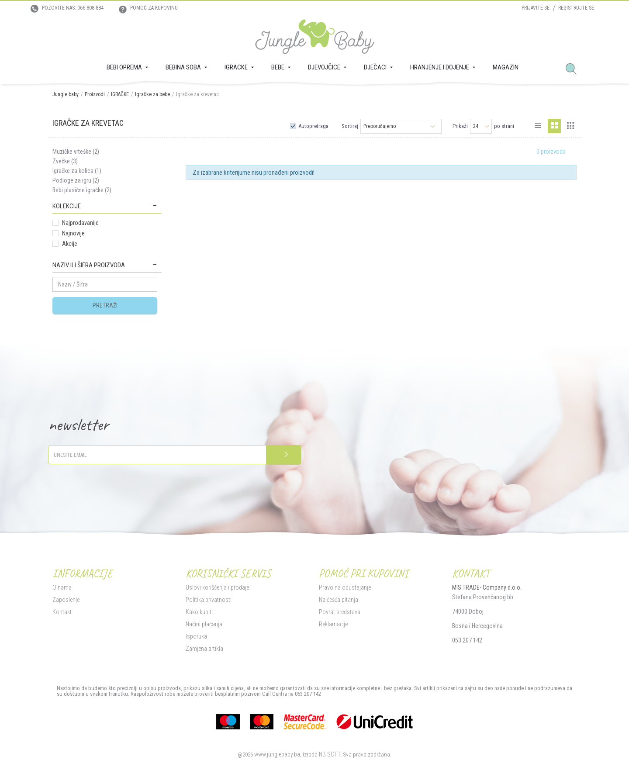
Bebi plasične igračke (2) (81, 189)
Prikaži (460, 126)
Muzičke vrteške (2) (75, 151)
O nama (62, 587)
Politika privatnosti (209, 599)
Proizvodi (95, 94)
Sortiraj (350, 126)
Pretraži (105, 305)
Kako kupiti (199, 611)
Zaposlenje (65, 599)
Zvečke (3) (65, 161)
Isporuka (196, 636)
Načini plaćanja (204, 624)
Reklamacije (333, 624)
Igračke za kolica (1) (76, 170)
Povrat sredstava (339, 611)
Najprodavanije (80, 222)
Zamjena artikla (204, 648)
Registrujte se (576, 8)
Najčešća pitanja (338, 599)
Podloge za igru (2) (75, 180)
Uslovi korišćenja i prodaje (217, 587)
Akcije (69, 243)
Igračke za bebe (152, 94)
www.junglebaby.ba (277, 754)
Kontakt (62, 611)
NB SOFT (330, 754)
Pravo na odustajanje (345, 587)
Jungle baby (65, 94)
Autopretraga (313, 126)
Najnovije (73, 233)
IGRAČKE (120, 94)
